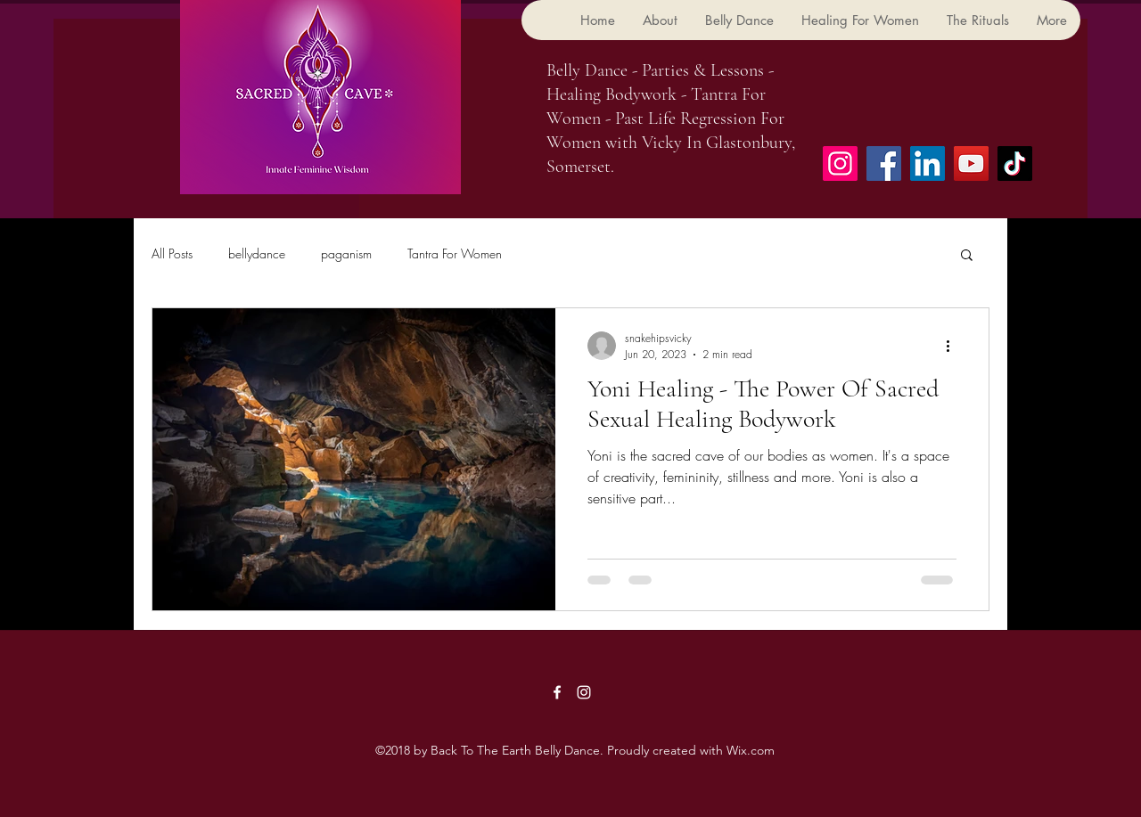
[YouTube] (971, 163)
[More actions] (954, 345)
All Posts (172, 253)
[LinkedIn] (927, 163)
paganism (346, 253)
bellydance (256, 253)
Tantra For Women (454, 253)
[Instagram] (840, 163)
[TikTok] (1014, 163)
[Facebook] (883, 163)
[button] (966, 256)
